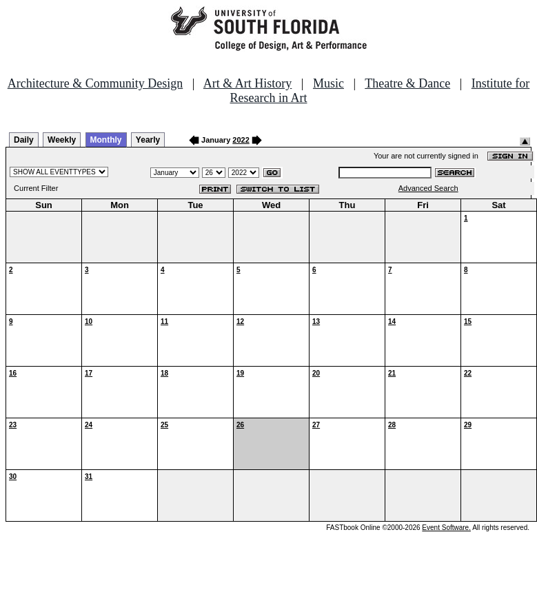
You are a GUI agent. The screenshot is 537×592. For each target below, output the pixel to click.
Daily (24, 140)
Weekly (62, 140)
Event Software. (446, 527)
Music (328, 83)
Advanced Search (428, 188)
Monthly (106, 140)
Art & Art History (247, 83)
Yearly (148, 140)
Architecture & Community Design (95, 83)
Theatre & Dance (407, 83)
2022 (240, 140)
